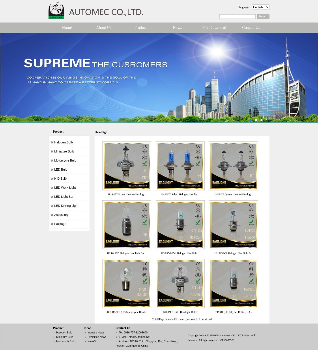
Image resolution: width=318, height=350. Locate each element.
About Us (104, 27)
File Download (214, 27)
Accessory (61, 214)
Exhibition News (97, 337)
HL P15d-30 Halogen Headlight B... (233, 253)
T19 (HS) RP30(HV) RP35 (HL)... (233, 312)
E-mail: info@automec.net (134, 337)
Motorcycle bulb (65, 160)
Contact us (251, 27)
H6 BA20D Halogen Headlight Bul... (126, 253)
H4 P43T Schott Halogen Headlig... (180, 194)
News (177, 27)
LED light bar (63, 196)
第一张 (159, 78)
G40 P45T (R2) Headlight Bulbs (180, 312)
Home (67, 27)
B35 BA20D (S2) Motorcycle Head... (127, 312)
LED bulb (60, 169)
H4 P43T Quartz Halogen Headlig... (234, 194)
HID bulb (60, 178)
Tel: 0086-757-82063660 (133, 332)
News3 (92, 341)
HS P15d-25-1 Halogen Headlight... (180, 253)
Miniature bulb (64, 151)
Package (60, 224)
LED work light (65, 187)
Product (141, 27)
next (204, 319)
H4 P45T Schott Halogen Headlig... (127, 194)
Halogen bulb (63, 142)
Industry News (96, 332)
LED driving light (66, 205)
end (210, 319)
